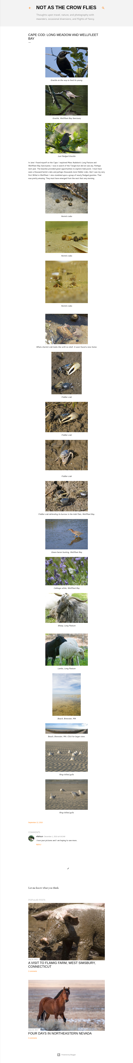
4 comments (32, 1038)
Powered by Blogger (66, 1054)
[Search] (103, 7)
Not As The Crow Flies (66, 7)
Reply (38, 845)
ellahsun (39, 836)
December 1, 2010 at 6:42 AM (54, 836)
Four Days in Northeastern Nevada (60, 1033)
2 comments (32, 971)
